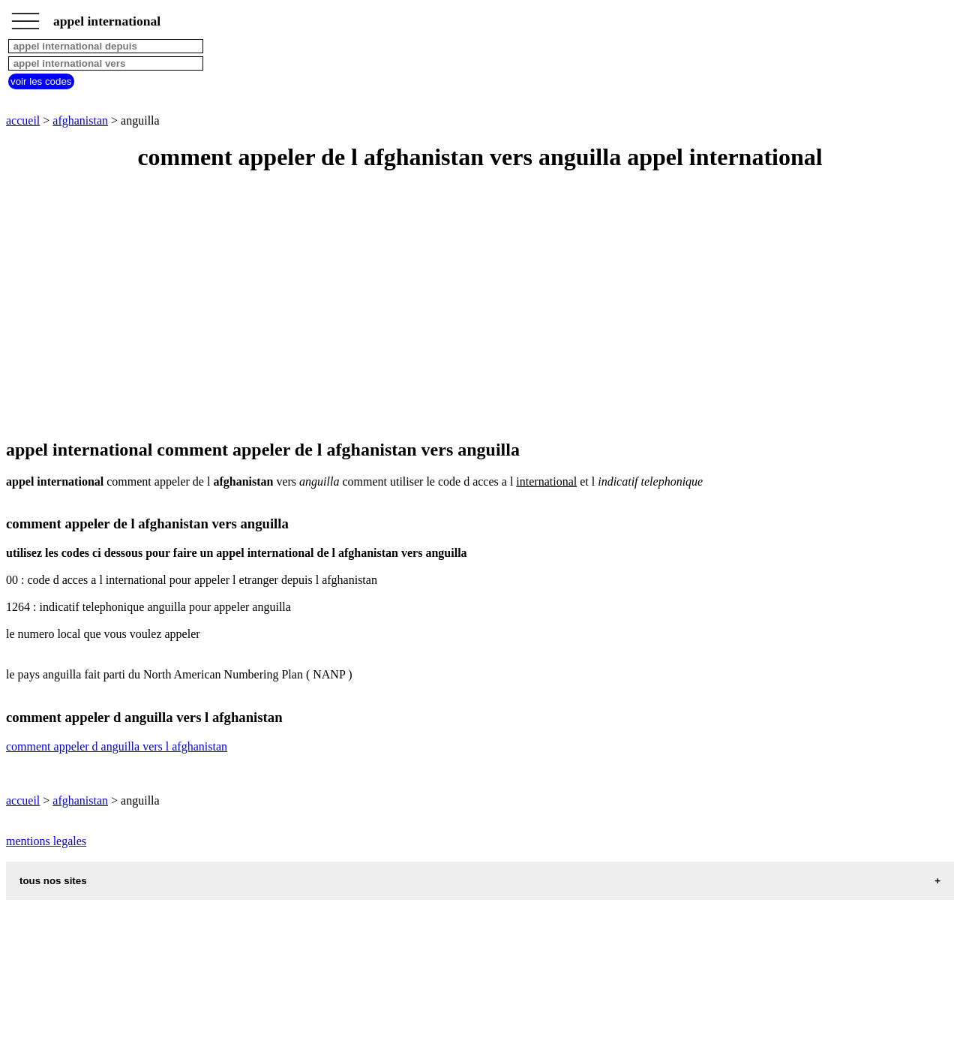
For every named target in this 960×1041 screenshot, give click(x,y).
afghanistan (80, 120)
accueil (23, 120)
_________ (25, 16)
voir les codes (41, 81)
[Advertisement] (456, 306)
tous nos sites (53, 880)
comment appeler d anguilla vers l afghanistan (116, 746)
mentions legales (46, 841)
